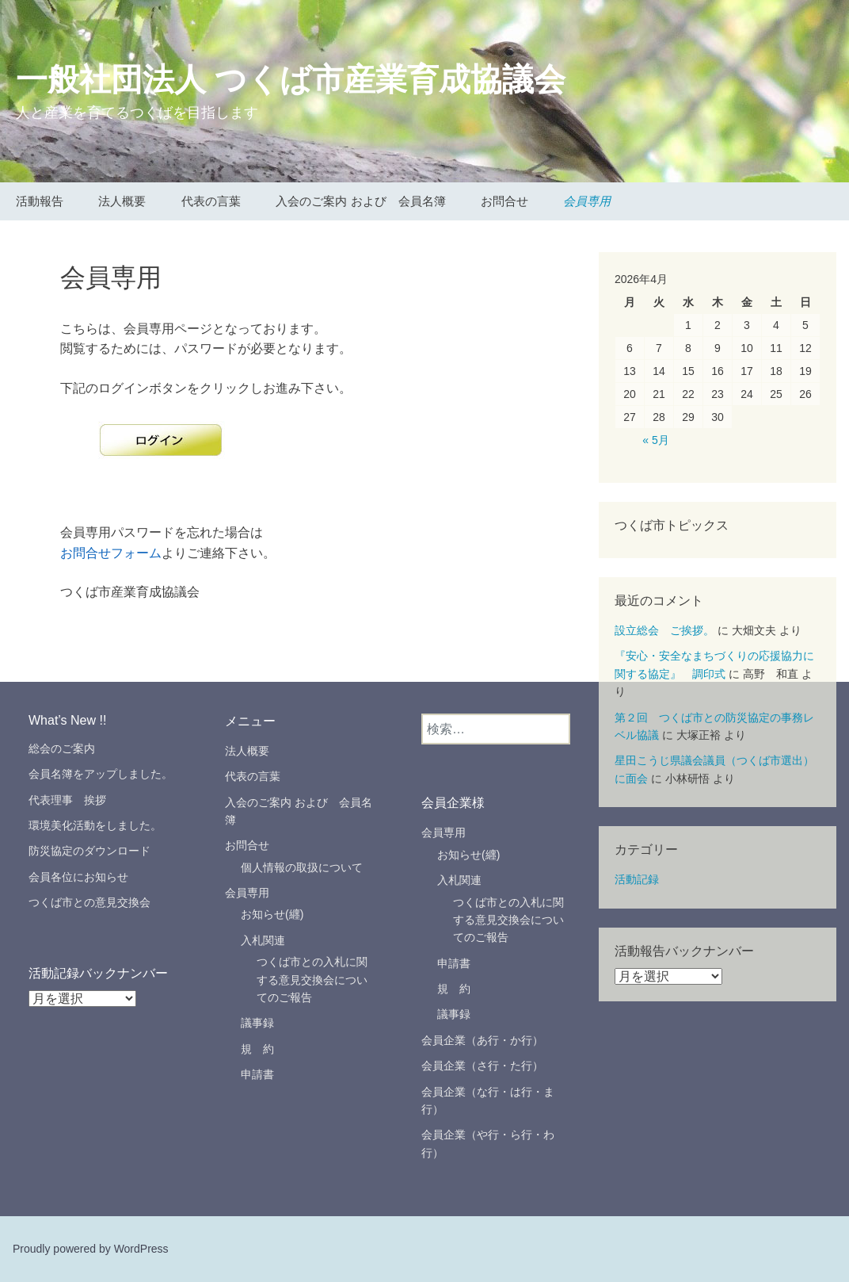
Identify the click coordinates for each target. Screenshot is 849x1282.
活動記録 (637, 879)
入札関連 (263, 940)
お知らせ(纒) (272, 914)
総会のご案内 (62, 748)
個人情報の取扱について (302, 867)
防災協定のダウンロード (89, 850)
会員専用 (587, 201)
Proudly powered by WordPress (91, 1248)
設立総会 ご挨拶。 (664, 630)
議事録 (257, 1022)
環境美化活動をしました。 (95, 825)
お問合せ (504, 201)
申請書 (257, 1074)
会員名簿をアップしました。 (101, 773)
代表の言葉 (211, 201)
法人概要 (122, 201)
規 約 (257, 1049)
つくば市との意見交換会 (89, 902)
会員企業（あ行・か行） (482, 1040)
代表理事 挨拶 (73, 800)
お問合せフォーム (111, 553)
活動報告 (39, 201)
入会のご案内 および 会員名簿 (360, 201)
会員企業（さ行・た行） (482, 1065)
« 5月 (655, 440)
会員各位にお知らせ (78, 877)
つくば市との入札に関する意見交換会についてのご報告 (312, 979)
